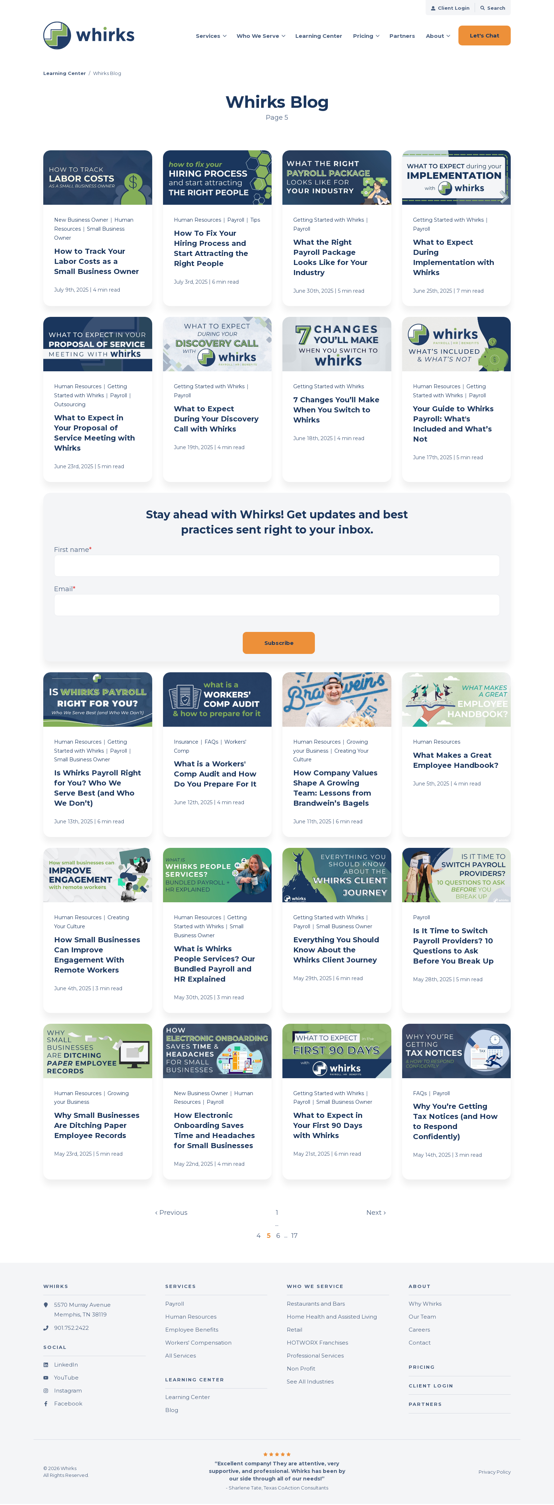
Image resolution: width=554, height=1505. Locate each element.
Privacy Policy (495, 1473)
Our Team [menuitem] (422, 1318)
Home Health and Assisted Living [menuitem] (332, 1318)
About (435, 35)
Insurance (186, 743)
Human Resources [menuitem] (190, 1318)
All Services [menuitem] (180, 1357)
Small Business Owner (82, 761)
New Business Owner (81, 221)
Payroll (235, 221)
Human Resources (197, 221)
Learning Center (64, 75)
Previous (172, 1214)
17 (293, 1237)
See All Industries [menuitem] (310, 1383)
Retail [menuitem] (294, 1331)
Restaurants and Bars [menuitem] (316, 1305)
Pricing (363, 35)
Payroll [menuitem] (174, 1305)
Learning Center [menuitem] (187, 1398)
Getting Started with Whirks (328, 221)
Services (208, 35)
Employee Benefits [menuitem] (191, 1331)
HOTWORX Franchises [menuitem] (317, 1344)
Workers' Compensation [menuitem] (198, 1344)
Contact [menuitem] (420, 1344)
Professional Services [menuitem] (315, 1357)
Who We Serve (258, 35)
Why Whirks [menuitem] (425, 1305)
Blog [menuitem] (171, 1411)
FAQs (211, 743)
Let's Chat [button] (484, 35)
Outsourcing (69, 406)
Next (375, 1214)
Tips (255, 221)
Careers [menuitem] (419, 1331)
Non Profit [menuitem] (301, 1370)
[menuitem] (450, 7)
